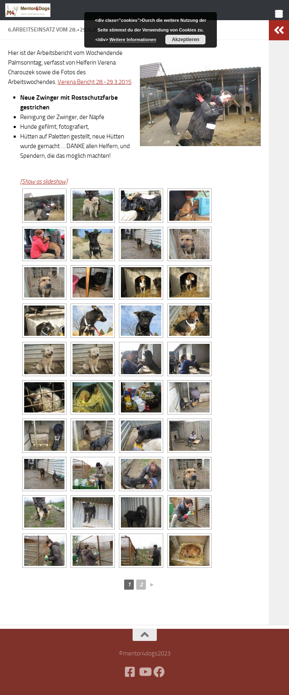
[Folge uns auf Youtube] (144, 672)
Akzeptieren (185, 39)
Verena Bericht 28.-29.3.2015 (94, 82)
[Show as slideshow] (43, 181)
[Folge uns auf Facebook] (159, 672)
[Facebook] (130, 672)
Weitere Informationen (132, 39)
